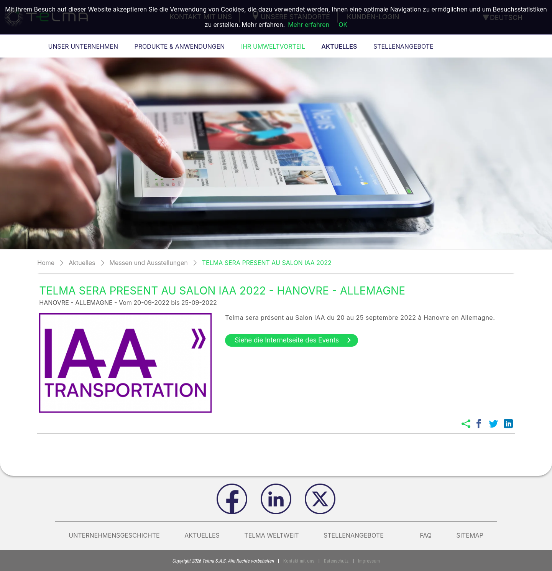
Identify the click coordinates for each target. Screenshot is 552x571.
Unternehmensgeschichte (114, 535)
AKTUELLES (202, 535)
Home (45, 263)
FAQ (426, 535)
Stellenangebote (359, 535)
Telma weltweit (271, 535)
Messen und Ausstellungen (149, 263)
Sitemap (469, 535)
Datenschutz (336, 561)
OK (342, 24)
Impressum (369, 561)
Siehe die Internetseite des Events (293, 340)
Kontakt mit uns (298, 561)
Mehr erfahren (308, 24)
